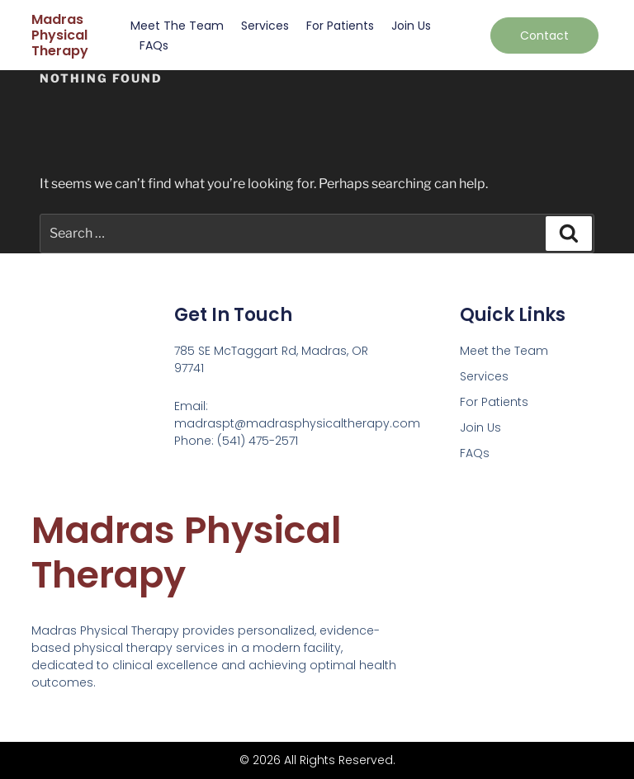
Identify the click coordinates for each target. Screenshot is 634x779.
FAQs (154, 45)
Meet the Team (177, 25)
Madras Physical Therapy (59, 35)
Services (265, 25)
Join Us (411, 25)
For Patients (340, 25)
